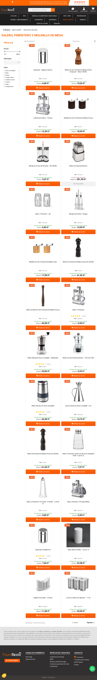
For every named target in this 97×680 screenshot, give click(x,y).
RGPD (51, 659)
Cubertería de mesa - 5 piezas (43, 118)
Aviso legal (29, 657)
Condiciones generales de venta (59, 664)
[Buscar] (41, 10)
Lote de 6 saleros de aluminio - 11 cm (78, 598)
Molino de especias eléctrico (78, 166)
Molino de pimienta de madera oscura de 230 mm (78, 262)
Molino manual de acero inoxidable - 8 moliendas (43, 358)
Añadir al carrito (43, 88)
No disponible (78, 184)
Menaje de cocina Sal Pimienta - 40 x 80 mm (43, 166)
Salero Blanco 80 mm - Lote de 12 (78, 550)
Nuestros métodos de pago (58, 661)
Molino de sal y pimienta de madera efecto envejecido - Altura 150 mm (78, 71)
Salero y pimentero (78, 310)
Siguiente (91, 623)
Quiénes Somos (30, 659)
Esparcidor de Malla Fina (42, 550)
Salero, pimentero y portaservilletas (78, 502)
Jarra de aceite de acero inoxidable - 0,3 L (78, 406)
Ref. (40, 78)
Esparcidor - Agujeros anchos (43, 70)
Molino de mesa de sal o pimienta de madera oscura (42, 310)
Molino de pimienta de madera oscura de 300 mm (43, 454)
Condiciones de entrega (57, 657)
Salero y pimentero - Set (43, 214)
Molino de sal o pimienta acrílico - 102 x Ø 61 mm (78, 358)
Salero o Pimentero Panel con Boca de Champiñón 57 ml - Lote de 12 (78, 454)
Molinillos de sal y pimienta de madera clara (43, 262)
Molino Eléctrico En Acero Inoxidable (43, 406)
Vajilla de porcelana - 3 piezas (43, 598)
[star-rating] (80, 2)
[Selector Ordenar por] (89, 41)
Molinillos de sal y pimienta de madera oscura (78, 118)
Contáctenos (12, 660)
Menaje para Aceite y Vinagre (78, 214)
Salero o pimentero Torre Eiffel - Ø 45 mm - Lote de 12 (43, 503)
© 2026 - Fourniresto (48, 677)
